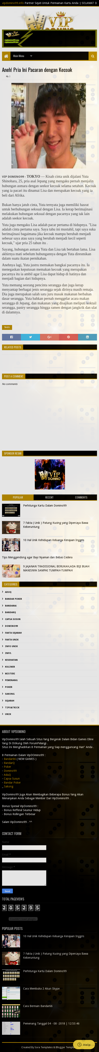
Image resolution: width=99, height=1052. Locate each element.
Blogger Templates (67, 1047)
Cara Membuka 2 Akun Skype (41, 988)
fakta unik (12, 639)
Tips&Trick (12, 707)
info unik (11, 646)
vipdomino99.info (19, 3)
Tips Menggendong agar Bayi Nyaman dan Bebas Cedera (37, 557)
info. (8, 653)
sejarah (9, 700)
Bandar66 (10, 605)
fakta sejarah (13, 633)
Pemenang (11, 680)
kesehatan (11, 660)
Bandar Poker (13, 599)
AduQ (8, 592)
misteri (10, 673)
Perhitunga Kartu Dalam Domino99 (45, 505)
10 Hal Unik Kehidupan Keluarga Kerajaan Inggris (53, 540)
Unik (8, 714)
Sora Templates (44, 1047)
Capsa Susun (13, 619)
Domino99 (11, 626)
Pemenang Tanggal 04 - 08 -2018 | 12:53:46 (51, 1023)
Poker (8, 687)
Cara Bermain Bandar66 (38, 1006)
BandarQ (10, 612)
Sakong (10, 694)
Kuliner (10, 667)
